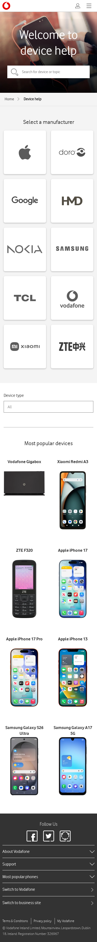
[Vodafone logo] (6, 6)
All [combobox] (10, 407)
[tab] (48, 889)
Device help (32, 99)
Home (9, 99)
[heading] (48, 851)
